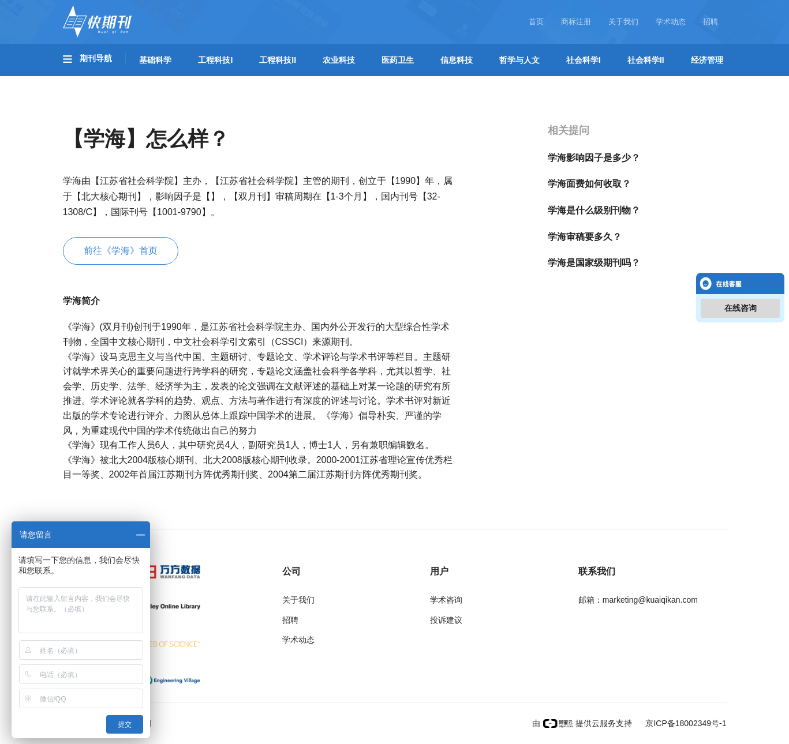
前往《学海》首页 (121, 250)
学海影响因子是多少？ (594, 158)
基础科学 (155, 60)
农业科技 (339, 60)
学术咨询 (446, 599)
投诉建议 (446, 620)
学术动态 (671, 21)
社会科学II (645, 60)
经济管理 (707, 60)
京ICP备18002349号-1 (685, 723)
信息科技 (456, 60)
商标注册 (576, 21)
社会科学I (583, 60)
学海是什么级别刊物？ (594, 210)
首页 (536, 21)
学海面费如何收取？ (589, 184)
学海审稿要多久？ (585, 237)
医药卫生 (398, 60)
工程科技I (215, 60)
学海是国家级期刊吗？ (594, 263)
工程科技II (277, 60)
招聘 (710, 21)
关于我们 (623, 21)
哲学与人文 (519, 60)
